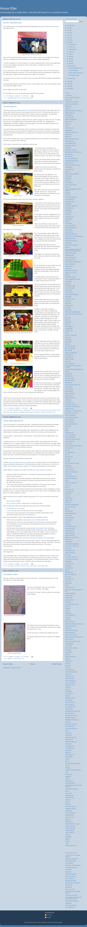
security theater (69, 682)
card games (68, 169)
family (66, 296)
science (67, 674)
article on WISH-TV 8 (27, 443)
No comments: (25, 96)
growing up (68, 389)
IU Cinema (68, 448)
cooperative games (70, 205)
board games (68, 141)
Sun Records (68, 726)
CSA (66, 221)
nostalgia (21, 412)
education (68, 266)
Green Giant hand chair (71, 384)
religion (67, 628)
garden (67, 341)
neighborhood (69, 533)
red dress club (69, 621)
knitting (67, 465)
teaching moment (70, 737)
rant (66, 608)
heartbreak (68, 402)
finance (67, 309)
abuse (67, 108)
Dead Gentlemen (69, 227)
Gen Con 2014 (69, 346)
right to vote (68, 639)
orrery (39, 629)
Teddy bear (68, 739)
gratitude (67, 382)
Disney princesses (70, 240)
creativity (67, 219)
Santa (66, 663)
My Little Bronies (69, 526)
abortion (67, 106)
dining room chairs (70, 234)
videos (67, 799)
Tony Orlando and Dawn (71, 763)
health (67, 400)
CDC (40, 496)
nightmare (68, 539)
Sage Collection (69, 656)
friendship (68, 328)
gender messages (70, 352)
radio (66, 606)
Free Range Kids (30, 514)
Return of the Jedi (70, 634)
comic (66, 195)
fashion (67, 303)
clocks (67, 187)
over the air (68, 563)
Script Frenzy (68, 678)
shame (67, 689)
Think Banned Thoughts (71, 901)
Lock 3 (67, 485)
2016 (68, 35)
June (70, 56)
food (66, 324)
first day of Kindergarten (71, 312)
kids (23, 658)
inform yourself (69, 437)
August (71, 51)
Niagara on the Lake (70, 537)
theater (67, 752)
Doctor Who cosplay (70, 245)
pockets (67, 581)
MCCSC (67, 493)
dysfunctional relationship (72, 261)
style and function (70, 724)
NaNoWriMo (68, 531)
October (71, 46)
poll (66, 585)
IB (65, 430)
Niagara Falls (68, 535)
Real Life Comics (69, 889)
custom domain (69, 225)
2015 (68, 37)
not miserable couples (71, 544)
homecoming (68, 421)
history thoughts (69, 415)
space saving (68, 704)
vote (66, 802)
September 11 (69, 685)
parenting (67, 568)
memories (15, 412)
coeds (67, 192)
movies (67, 515)
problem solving (69, 593)
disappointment (69, 238)
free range (10, 565)
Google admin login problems (73, 369)
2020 (68, 28)
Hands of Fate (69, 393)
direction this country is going (73, 236)
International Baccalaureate (72, 445)
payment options (69, 574)
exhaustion (68, 292)
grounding (68, 387)
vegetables (68, 795)
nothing (29, 84)
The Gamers (68, 748)
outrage (67, 561)
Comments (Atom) (16, 667)
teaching (67, 735)
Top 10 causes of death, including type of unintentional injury (25, 503)
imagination (68, 432)
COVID (67, 214)
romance (67, 645)
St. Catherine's (69, 706)
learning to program (70, 472)
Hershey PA (68, 408)
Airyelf (49, 922)
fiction (66, 307)
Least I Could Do (69, 878)
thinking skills (68, 754)
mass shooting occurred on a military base (22, 462)
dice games (68, 232)
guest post (68, 391)
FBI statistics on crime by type (15, 508)
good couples (68, 363)
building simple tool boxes (72, 152)
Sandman (68, 661)
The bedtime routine (10, 574)
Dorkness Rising (69, 253)
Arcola (67, 123)
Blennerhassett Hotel (71, 139)
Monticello (68, 511)
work (66, 834)
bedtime (10, 658)
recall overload (69, 615)
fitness (67, 318)
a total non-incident (70, 104)
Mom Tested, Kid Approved (72, 882)
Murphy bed (68, 517)
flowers (67, 322)
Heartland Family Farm (71, 406)
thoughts (67, 757)
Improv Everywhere (70, 876)
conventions (68, 201)
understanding (69, 783)
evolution (67, 290)
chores (67, 180)
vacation (67, 793)
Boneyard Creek (69, 145)
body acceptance (69, 143)
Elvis (66, 275)
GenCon (67, 350)
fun (66, 333)
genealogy (68, 354)
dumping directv (69, 259)
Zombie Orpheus (69, 845)
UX (66, 791)
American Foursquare (28, 110)
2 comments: (24, 408)
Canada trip (68, 163)
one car (67, 548)
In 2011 (9, 510)
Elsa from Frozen (70, 272)
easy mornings (69, 264)
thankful (67, 744)
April (70, 61)
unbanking (68, 781)
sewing (67, 687)
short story (68, 693)
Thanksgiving (68, 746)
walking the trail (69, 808)
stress (67, 722)
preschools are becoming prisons (74, 589)
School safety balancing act (13, 421)
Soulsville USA (69, 702)
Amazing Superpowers (71, 858)
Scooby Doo (68, 676)
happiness (68, 395)
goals (66, 361)
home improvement (70, 417)
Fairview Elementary (70, 294)
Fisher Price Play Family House (43, 410)
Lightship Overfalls (70, 478)
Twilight (67, 776)
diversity (67, 243)
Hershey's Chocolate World (72, 411)
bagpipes (67, 130)
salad (66, 658)
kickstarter (68, 456)
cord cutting (68, 208)
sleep (66, 696)
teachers (67, 733)
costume (67, 212)
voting (67, 804)
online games (68, 550)
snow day (67, 700)
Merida (67, 502)
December (72, 44)
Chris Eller (49, 915)
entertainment (69, 285)
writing (67, 837)
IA (65, 428)
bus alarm (68, 154)
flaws (66, 320)
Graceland (68, 376)
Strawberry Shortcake (46, 412)
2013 (68, 42)
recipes (67, 619)
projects (67, 597)
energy (67, 283)
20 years (67, 95)
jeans (24, 98)
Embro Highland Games (71, 279)
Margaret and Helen (70, 880)
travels (67, 767)
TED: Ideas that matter (71, 895)
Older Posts (56, 664)
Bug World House (17, 410)
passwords (68, 572)
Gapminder (68, 872)
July (70, 54)
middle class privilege (71, 504)
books (67, 147)
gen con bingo (69, 348)
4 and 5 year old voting (71, 97)
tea (66, 730)
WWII (66, 841)
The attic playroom (10, 106)
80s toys (10, 410)
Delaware (67, 229)
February (71, 66)
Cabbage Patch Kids (28, 410)
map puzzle (68, 491)
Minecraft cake (69, 506)
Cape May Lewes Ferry (71, 165)
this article (17, 522)
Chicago (67, 178)
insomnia (67, 443)
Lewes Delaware (69, 476)
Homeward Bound (70, 424)
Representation (69, 632)
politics (67, 583)
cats (66, 171)
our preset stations (70, 557)
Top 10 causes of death (14, 501)
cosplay (67, 210)
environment (68, 288)
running (67, 650)
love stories (68, 489)
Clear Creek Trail (69, 184)
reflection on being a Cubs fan (73, 624)
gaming (67, 339)
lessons (67, 474)
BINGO (67, 136)
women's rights (69, 828)
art (66, 125)
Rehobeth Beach (69, 626)
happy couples (69, 397)
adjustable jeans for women (15, 98)
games (54, 410)
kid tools (67, 459)
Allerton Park (68, 112)
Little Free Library (70, 482)
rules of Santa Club (70, 648)
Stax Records (69, 713)
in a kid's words (17, 658)
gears (66, 344)
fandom (67, 301)
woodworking (68, 830)
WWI (66, 839)
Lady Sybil (68, 467)
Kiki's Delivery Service (71, 463)
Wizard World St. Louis (71, 824)
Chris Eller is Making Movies (73, 865)
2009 (68, 88)
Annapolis (68, 115)
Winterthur (68, 821)
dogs (66, 247)
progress (67, 595)
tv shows (67, 774)
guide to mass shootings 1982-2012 (37, 520)
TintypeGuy (68, 903)
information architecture (71, 439)
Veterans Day (69, 797)
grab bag (67, 373)
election (67, 268)
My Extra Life (68, 885)
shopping (67, 691)
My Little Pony (69, 528)
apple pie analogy (70, 119)
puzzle (67, 602)
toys (54, 412)
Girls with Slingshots (70, 874)
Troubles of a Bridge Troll (72, 770)
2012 (68, 81)
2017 (68, 32)
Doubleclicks (68, 255)
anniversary (68, 117)
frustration (68, 331)
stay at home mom (70, 715)
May (70, 58)
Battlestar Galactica (70, 132)
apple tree (68, 121)
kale (66, 454)
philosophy (68, 578)
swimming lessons (70, 728)
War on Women (69, 813)
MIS (66, 509)
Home (32, 664)
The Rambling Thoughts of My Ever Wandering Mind (73, 898)
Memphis (67, 500)
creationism (68, 216)
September (72, 49)
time (66, 759)
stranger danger (69, 717)
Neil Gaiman (68, 887)
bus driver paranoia (70, 158)
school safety (33, 565)
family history (68, 299)
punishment (68, 600)
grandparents (68, 380)
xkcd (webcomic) (69, 907)
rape (66, 611)
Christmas (68, 182)
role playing (68, 643)
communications (69, 197)
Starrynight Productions (71, 711)
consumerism (68, 199)
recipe (67, 617)
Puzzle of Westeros (70, 604)
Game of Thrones (70, 335)
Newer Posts (8, 664)
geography (68, 357)
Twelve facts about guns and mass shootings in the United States (34, 538)
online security (69, 552)
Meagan (49, 917)
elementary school (70, 270)
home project (68, 419)
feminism (67, 305)
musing (67, 524)
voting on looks (69, 806)
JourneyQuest (69, 452)
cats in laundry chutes (71, 173)
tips (66, 761)
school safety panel (42, 565)
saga (66, 654)
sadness (67, 652)
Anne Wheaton (69, 863)
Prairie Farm (68, 587)
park (66, 570)
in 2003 (22, 493)
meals (67, 496)
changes (67, 176)
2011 (68, 83)
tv (65, 772)
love (66, 487)
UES (66, 778)
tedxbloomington (69, 741)
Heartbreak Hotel (69, 404)
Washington (68, 815)
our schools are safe (19, 565)
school (27, 565)
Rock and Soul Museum (71, 641)
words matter (68, 832)
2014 (68, 40)
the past (67, 750)
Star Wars (68, 709)
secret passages (69, 680)
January (71, 78)
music (66, 522)
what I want (30, 98)
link (66, 480)
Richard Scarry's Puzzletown (32, 412)
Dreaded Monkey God (71, 867)
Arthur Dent (68, 128)
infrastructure (68, 441)
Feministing (68, 869)
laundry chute (69, 469)
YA (66, 843)
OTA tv (67, 554)
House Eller (8, 8)
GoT (66, 371)
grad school (68, 378)
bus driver (68, 156)
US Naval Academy (70, 789)
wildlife (67, 819)
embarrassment (69, 277)
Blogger (60, 922)
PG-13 (67, 576)
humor (67, 426)
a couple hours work (70, 101)
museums (68, 520)
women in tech (69, 826)
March (70, 63)
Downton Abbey (69, 257)
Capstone (68, 167)
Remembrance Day (70, 630)
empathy (67, 281)
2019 (68, 30)
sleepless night (69, 698)
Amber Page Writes (70, 861)
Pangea (67, 565)
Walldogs (67, 810)
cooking (67, 203)
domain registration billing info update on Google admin (73, 250)
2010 (68, 86)
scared (67, 665)
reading (67, 613)
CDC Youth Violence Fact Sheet (42, 470)
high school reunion (70, 413)
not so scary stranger (71, 546)
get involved (68, 359)
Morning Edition (69, 513)
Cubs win (67, 223)
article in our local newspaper (18, 441)
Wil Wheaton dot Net (70, 905)
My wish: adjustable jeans (12, 23)
